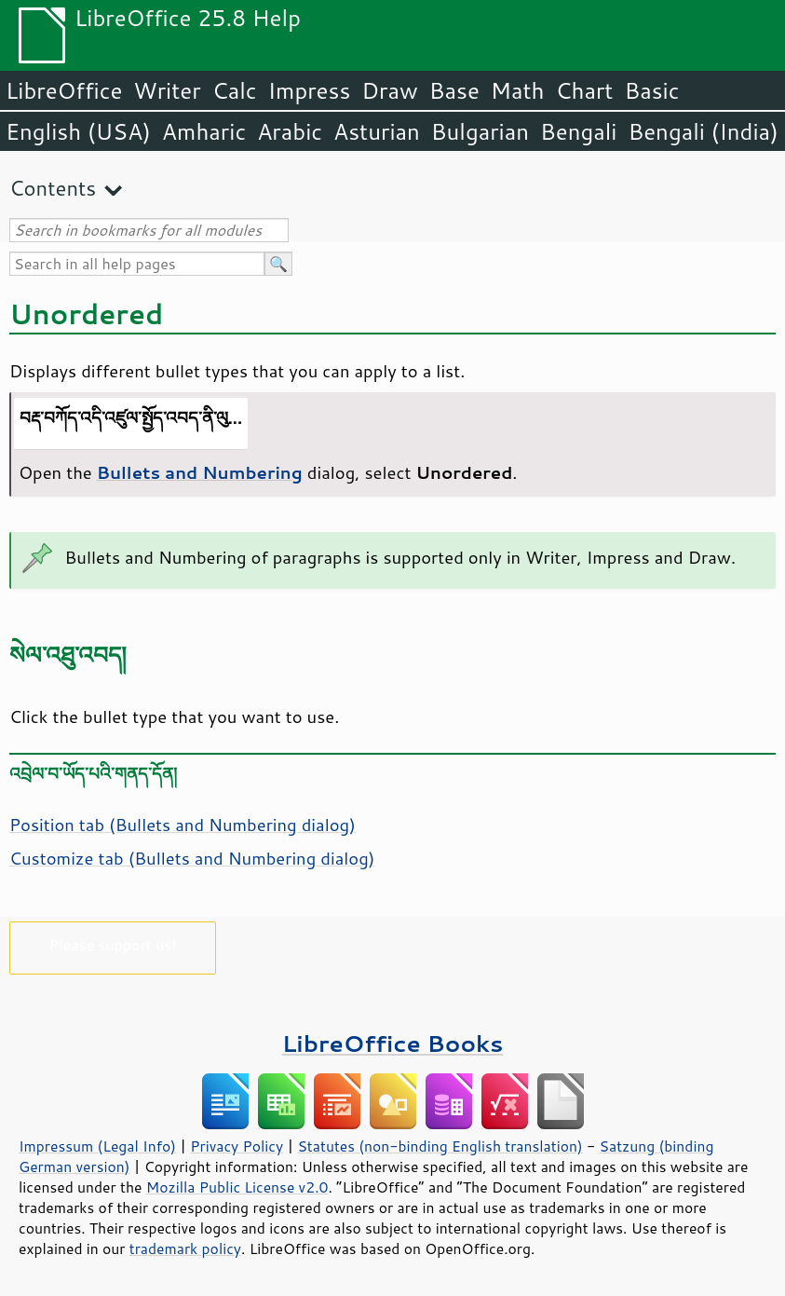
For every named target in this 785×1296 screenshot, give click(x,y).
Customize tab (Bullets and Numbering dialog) (191, 858)
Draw (389, 90)
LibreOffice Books (393, 1043)
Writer (166, 90)
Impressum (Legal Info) (97, 1146)
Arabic (289, 131)
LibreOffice (64, 90)
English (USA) (78, 131)
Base (454, 90)
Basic (651, 90)
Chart (584, 90)
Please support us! (113, 944)
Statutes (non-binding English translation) (439, 1146)
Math (518, 90)
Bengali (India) (703, 131)
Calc (234, 90)
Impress (309, 90)
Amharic (204, 131)
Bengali (578, 131)
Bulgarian (480, 131)
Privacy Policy (236, 1146)
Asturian (376, 131)
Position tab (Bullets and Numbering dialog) (182, 824)
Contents (52, 187)
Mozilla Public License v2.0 (237, 1187)
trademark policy (185, 1248)
